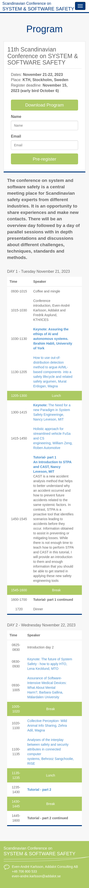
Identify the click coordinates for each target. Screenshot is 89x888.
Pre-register (44, 159)
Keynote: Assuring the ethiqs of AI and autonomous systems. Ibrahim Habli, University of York (52, 338)
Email (16, 136)
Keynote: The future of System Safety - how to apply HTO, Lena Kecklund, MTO (49, 664)
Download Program (44, 104)
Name (16, 117)
